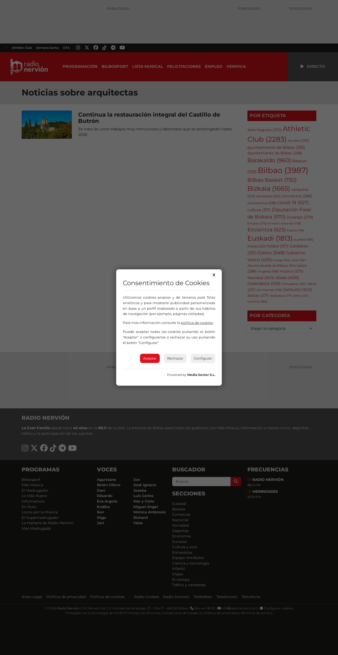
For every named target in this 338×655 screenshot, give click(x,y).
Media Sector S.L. (201, 375)
